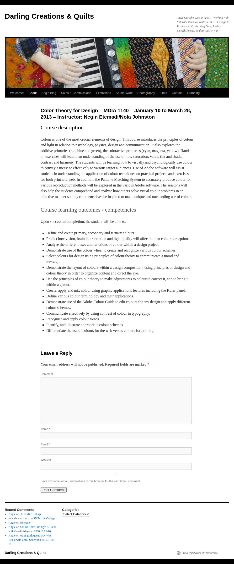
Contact (177, 93)
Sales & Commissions (76, 93)
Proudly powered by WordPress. (199, 552)
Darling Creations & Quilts (49, 16)
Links (163, 93)
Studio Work (124, 93)
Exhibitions (103, 93)
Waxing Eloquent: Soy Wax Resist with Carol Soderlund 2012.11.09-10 (32, 540)
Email (45, 444)
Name (45, 429)
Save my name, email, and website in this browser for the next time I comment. (91, 481)
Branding (193, 93)
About (33, 93)
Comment (47, 374)
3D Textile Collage (31, 514)
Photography (146, 93)
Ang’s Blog (49, 93)
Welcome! (17, 93)
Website (46, 459)
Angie (12, 514)
